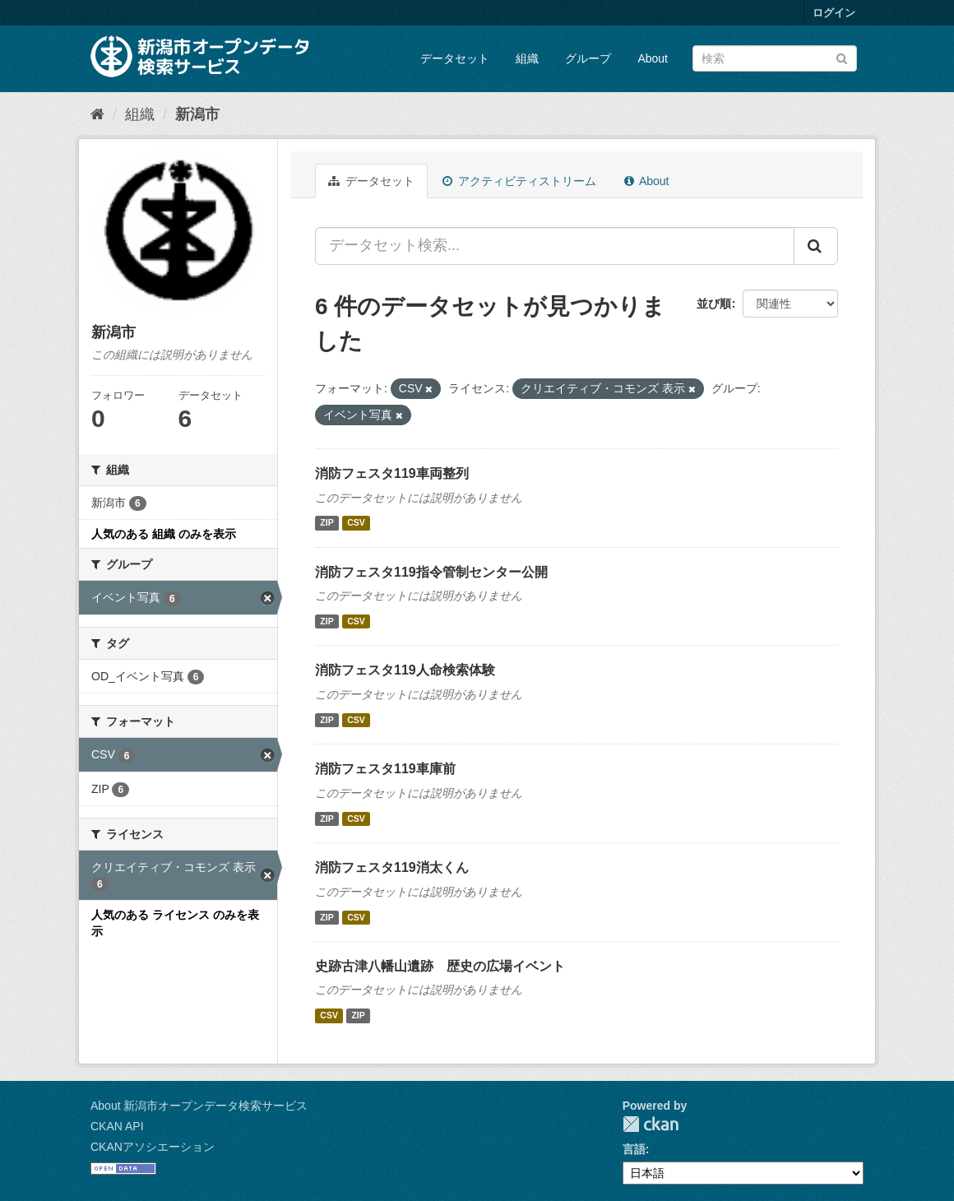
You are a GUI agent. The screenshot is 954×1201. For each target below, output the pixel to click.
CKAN (650, 1124)
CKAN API (117, 1126)
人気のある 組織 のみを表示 (163, 533)
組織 (527, 58)
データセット (454, 58)
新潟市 (197, 114)
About (652, 58)
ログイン (834, 13)
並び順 (714, 303)
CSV (356, 523)
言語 (634, 1149)
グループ (588, 58)
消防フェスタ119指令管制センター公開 (431, 572)
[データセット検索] (774, 58)
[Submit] (842, 57)
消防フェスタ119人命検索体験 (405, 670)
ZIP (326, 523)
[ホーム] (97, 114)
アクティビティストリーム (519, 181)
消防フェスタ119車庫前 (385, 769)
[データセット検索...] (554, 246)
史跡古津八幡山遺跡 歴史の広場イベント (440, 966)
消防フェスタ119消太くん (392, 867)
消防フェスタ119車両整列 (392, 473)
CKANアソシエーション (152, 1146)
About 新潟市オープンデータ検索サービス (199, 1105)
